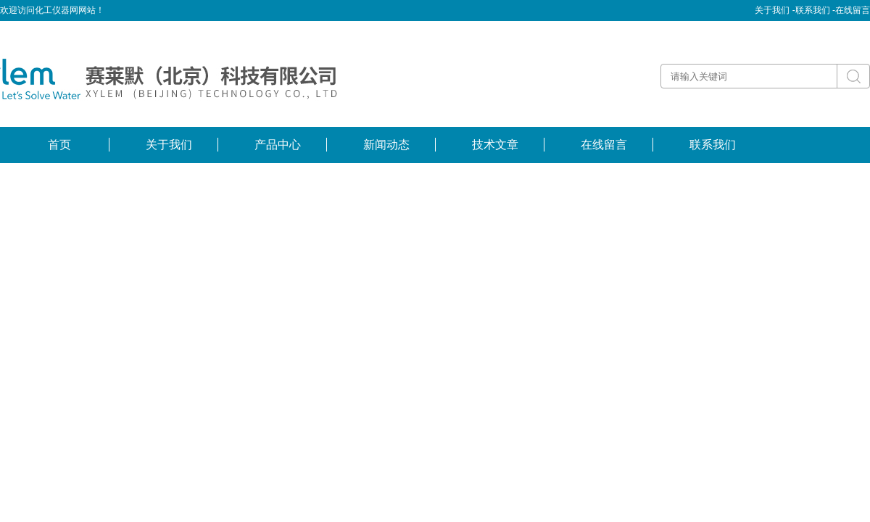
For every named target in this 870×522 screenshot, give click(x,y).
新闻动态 (386, 144)
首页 (59, 144)
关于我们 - (775, 10)
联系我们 (712, 144)
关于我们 (169, 144)
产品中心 (277, 144)
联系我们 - (815, 10)
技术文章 (495, 144)
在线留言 (852, 10)
